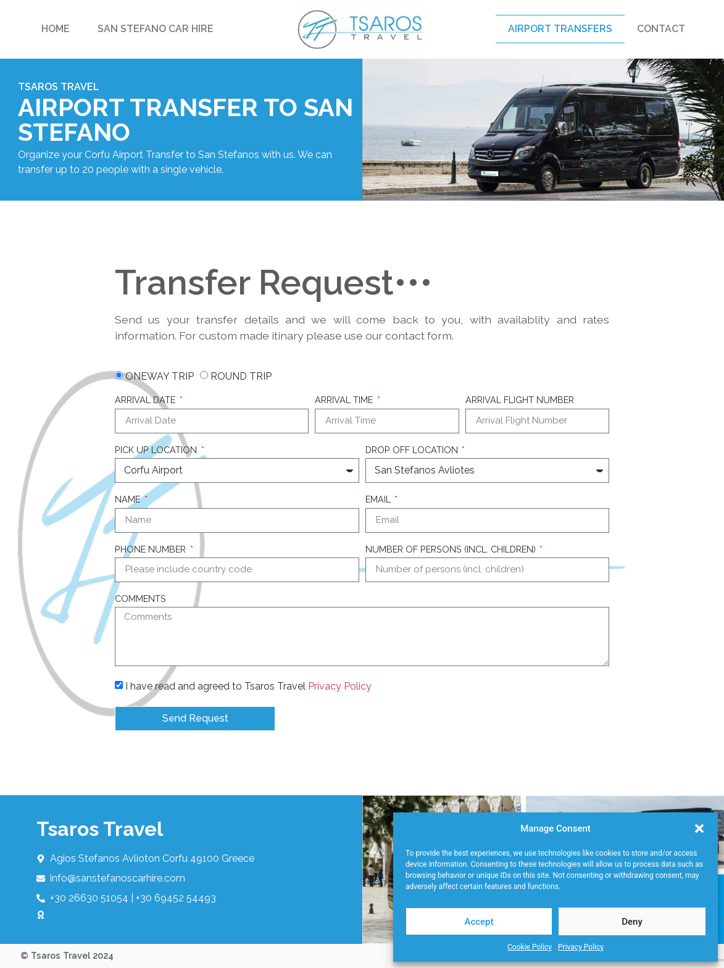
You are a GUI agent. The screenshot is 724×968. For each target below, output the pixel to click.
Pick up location (157, 450)
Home (55, 29)
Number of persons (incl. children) (451, 549)
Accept (478, 921)
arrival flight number (519, 400)
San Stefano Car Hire (156, 29)
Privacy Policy (581, 947)
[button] (699, 828)
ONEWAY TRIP (159, 376)
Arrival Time (345, 400)
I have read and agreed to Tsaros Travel (248, 686)
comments (140, 599)
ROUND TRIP (241, 376)
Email (379, 499)
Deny (632, 921)
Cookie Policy (529, 947)
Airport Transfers (560, 29)
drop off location (412, 450)
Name (129, 499)
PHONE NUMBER (151, 549)
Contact (661, 29)
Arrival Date (146, 400)
